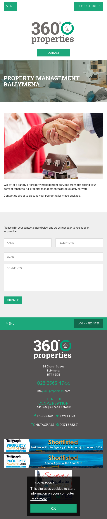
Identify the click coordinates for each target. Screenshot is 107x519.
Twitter (65, 416)
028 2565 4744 (53, 383)
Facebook (44, 416)
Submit (13, 300)
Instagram (42, 424)
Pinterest (67, 424)
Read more (38, 499)
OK (53, 508)
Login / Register (89, 6)
